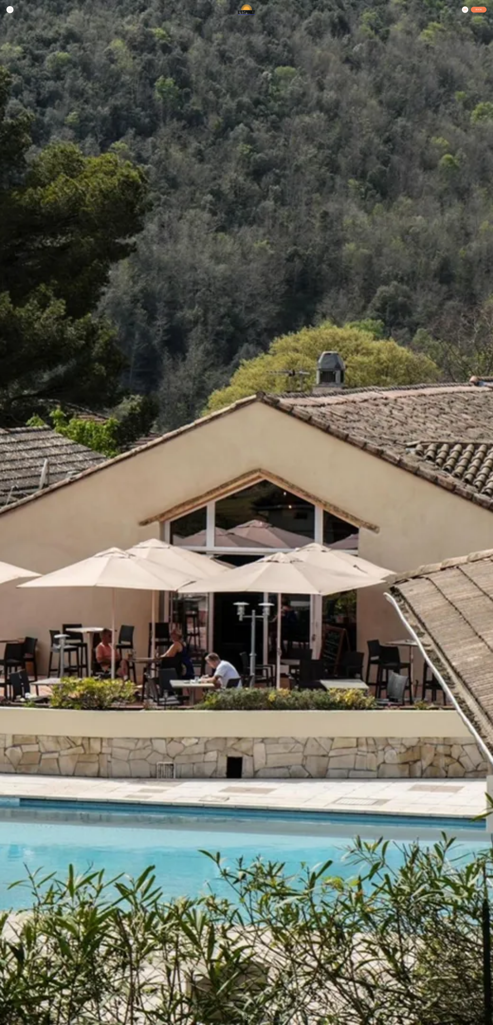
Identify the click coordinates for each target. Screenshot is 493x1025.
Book (479, 9)
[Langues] (465, 9)
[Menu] (9, 9)
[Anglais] (465, 9)
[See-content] (246, 1018)
